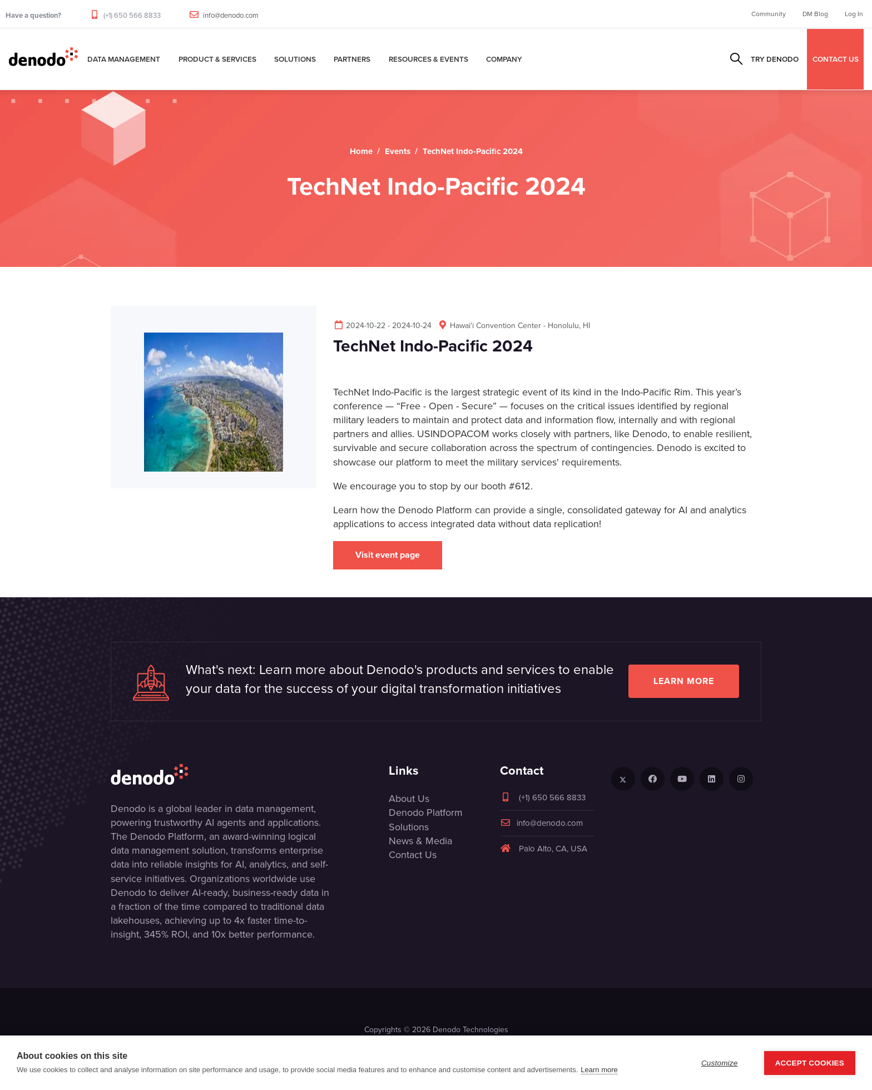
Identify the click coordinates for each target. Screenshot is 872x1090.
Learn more (683, 681)
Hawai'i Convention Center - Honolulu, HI (513, 325)
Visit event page (387, 554)
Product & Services (217, 59)
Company (504, 59)
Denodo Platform (426, 812)
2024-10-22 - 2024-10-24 (382, 325)
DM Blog (815, 14)
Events (397, 151)
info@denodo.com (231, 15)
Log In (854, 14)
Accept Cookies (809, 1063)
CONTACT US (835, 59)
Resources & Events (428, 59)
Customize (719, 1063)
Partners (352, 59)
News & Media (420, 841)
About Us (409, 798)
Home (361, 151)
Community (768, 14)
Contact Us (413, 855)
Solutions (295, 59)
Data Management (123, 59)
